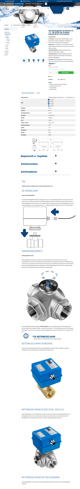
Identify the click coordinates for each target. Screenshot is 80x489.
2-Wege (7, 40)
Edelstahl (7, 37)
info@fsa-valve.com (26, 1)
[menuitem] (4, 3)
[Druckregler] (35, 3)
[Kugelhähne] (28, 3)
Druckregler (6, 53)
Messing (6, 35)
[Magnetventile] (10, 3)
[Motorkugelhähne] (19, 3)
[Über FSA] (42, 3)
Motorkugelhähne (8, 34)
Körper (6, 46)
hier (52, 186)
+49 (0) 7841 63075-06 (67, 1)
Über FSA (6, 55)
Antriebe (6, 45)
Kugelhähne (7, 51)
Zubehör (6, 48)
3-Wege (7, 42)
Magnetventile (7, 32)
